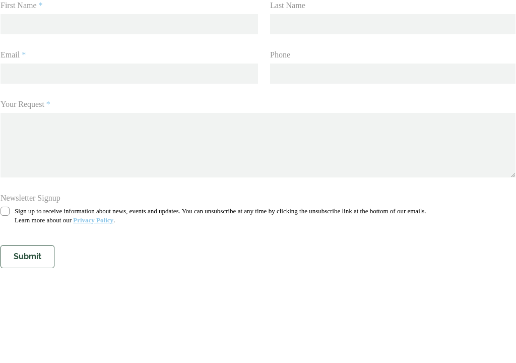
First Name (19, 5)
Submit (27, 256)
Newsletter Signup (30, 198)
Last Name (287, 5)
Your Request (22, 104)
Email (10, 54)
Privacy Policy (93, 220)
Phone (280, 54)
